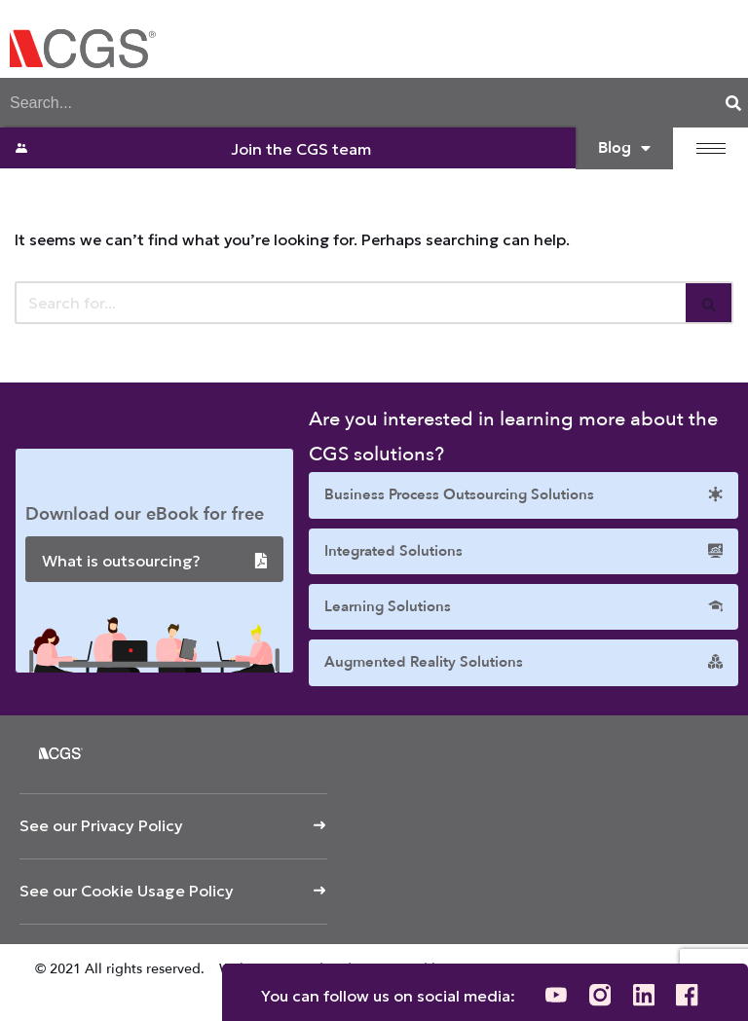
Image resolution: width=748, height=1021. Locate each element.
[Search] (733, 103)
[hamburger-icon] (711, 148)
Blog (624, 147)
